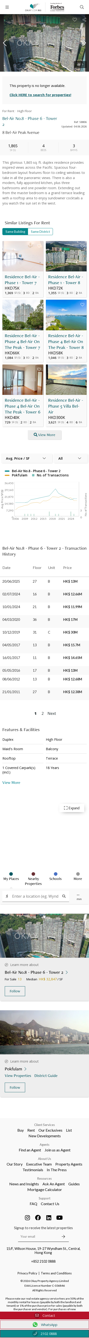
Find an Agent (30, 1150)
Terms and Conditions (56, 1273)
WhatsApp (44, 1324)
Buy (20, 1130)
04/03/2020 (11, 620)
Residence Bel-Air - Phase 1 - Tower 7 (22, 280)
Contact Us (50, 1203)
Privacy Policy (27, 1273)
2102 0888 (44, 1334)
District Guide (46, 1075)
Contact (44, 1315)
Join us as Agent (57, 1150)
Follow (15, 991)
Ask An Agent (53, 1184)
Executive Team (39, 1164)
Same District (40, 231)
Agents (44, 1144)
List (69, 1130)
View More (11, 782)
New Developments (44, 1135)
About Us (44, 1159)
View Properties (18, 1075)
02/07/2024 (11, 594)
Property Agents (68, 1164)
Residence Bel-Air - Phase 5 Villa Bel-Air (65, 406)
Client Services (44, 1125)
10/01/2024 (11, 607)
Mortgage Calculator (44, 1189)
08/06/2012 (11, 679)
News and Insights (24, 1184)
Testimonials (33, 1169)
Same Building (15, 231)
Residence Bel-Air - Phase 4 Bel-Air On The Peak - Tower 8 (66, 341)
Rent (31, 1130)
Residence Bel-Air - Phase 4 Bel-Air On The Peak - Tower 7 (22, 341)
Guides (74, 1184)
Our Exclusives (50, 1130)
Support (44, 1198)
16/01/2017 (11, 658)
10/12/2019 (11, 632)
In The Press (57, 1169)
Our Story (15, 1164)
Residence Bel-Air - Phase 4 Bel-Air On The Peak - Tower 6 (22, 406)
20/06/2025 (11, 581)
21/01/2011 (11, 692)
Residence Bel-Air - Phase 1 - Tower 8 (65, 280)
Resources (44, 1178)
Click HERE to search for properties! (40, 95)
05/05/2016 (11, 670)
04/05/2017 (11, 645)
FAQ (33, 1203)
